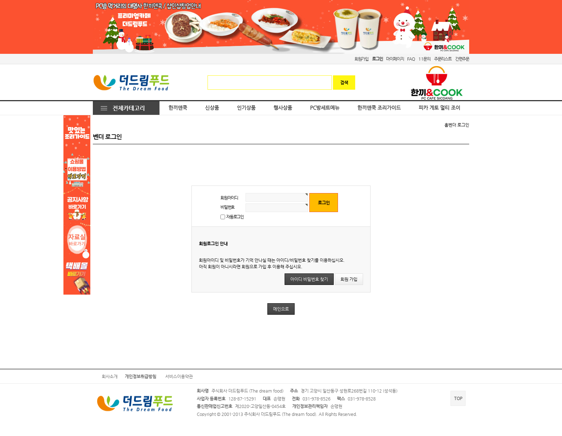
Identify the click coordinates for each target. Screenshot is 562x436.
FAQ (410, 58)
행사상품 (282, 108)
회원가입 (361, 58)
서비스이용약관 (179, 376)
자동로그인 (235, 216)
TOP (458, 398)
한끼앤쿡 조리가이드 (379, 108)
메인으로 (281, 308)
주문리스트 (443, 58)
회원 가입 (348, 279)
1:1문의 (424, 58)
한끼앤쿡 (177, 108)
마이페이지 (395, 58)
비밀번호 (227, 207)
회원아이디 (229, 197)
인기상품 (246, 108)
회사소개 (110, 376)
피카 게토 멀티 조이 (439, 108)
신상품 (212, 108)
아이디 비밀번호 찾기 (309, 279)
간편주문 (462, 58)
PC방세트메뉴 (324, 108)
